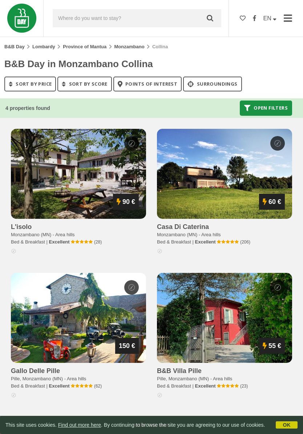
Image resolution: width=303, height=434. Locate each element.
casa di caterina (183, 226)
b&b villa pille (179, 370)
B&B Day (14, 46)
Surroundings (212, 84)
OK (287, 425)
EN (270, 18)
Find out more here (79, 425)
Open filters (266, 108)
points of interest (148, 84)
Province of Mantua (84, 46)
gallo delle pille (35, 370)
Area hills (64, 234)
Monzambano (129, 46)
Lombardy (43, 46)
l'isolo (21, 226)
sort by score (84, 84)
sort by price (30, 84)
